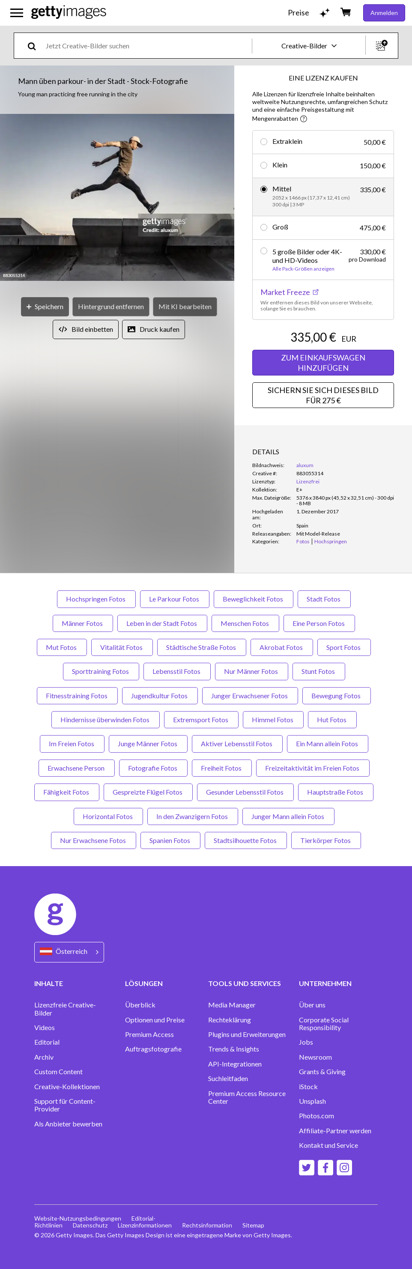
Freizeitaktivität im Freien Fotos (313, 768)
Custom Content (58, 1071)
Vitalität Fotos (122, 647)
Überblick (140, 1005)
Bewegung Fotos (336, 695)
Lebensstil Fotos (177, 671)
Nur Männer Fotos (251, 671)
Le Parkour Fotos (174, 599)
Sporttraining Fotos (101, 671)
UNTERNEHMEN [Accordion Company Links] (325, 983)
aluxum (304, 465)
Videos (44, 1027)
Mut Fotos (62, 647)
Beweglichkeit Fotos (253, 599)
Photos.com (316, 1116)
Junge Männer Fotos (148, 743)
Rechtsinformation (207, 1225)
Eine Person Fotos (319, 623)
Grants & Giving (322, 1071)
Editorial (47, 1042)
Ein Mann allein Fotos (327, 743)
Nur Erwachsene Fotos (93, 840)
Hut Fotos (332, 719)
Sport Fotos (344, 647)
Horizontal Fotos (108, 816)
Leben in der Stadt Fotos (162, 623)
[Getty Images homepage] (68, 12)
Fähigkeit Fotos (66, 792)
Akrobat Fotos (282, 647)
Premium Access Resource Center (247, 1097)
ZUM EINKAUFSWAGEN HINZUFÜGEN (323, 362)
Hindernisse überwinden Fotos (105, 719)
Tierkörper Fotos (326, 840)
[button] (117, 198)
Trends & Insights (233, 1049)
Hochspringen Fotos (96, 599)
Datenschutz (90, 1225)
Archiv (44, 1057)
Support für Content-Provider (65, 1105)
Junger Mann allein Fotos (288, 816)
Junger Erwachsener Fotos (250, 695)
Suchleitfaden (228, 1078)
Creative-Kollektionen (67, 1086)
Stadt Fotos (324, 599)
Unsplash (312, 1101)
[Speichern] (45, 306)
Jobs (306, 1042)
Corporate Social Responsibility (324, 1023)
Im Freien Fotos (72, 743)
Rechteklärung (229, 1020)
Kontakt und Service (328, 1145)
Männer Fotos (83, 623)
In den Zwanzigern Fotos (192, 816)
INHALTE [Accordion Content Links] (48, 983)
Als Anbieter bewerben (68, 1124)
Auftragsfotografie (153, 1049)
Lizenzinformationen (145, 1225)
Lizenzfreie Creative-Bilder (65, 1008)
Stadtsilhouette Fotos (246, 840)
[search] (35, 45)
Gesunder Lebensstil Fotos (245, 792)
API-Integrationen (235, 1064)
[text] (147, 46)
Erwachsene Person (77, 768)
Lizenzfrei (307, 481)
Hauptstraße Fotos (335, 792)
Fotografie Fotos (153, 768)
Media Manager (232, 1005)
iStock (308, 1086)
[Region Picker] (69, 952)
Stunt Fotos (319, 671)
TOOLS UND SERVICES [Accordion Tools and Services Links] (244, 983)
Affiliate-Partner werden (335, 1131)
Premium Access (149, 1034)
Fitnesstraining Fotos (77, 695)
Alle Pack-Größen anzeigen (303, 269)
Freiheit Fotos (222, 768)
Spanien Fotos (170, 840)
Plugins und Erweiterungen (247, 1034)
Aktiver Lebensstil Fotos (237, 743)
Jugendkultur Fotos (160, 695)
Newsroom (315, 1057)
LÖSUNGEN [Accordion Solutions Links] (144, 983)
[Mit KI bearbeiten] (185, 306)
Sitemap (253, 1225)
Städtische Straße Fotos (201, 647)
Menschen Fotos (245, 623)
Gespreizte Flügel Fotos (148, 792)
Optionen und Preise (155, 1020)
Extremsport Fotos (201, 719)
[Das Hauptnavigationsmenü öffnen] (16, 12)
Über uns (312, 1005)
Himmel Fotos (273, 719)
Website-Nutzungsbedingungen (77, 1218)
